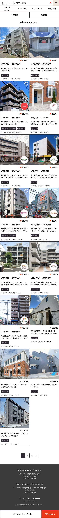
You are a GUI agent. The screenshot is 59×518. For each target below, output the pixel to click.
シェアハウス (22, 9)
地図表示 (44, 15)
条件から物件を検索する (22, 514)
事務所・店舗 (51, 9)
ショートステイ (37, 9)
